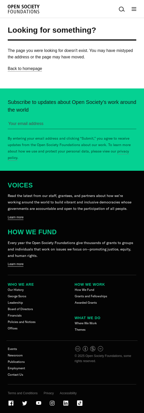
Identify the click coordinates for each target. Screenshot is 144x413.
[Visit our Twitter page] (25, 405)
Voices (20, 185)
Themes (80, 329)
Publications (16, 362)
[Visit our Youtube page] (39, 405)
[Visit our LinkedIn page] (66, 405)
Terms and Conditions (23, 393)
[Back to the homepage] (24, 9)
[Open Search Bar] (122, 9)
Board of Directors (20, 309)
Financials (15, 315)
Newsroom (15, 355)
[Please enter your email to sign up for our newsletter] (72, 124)
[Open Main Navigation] (134, 9)
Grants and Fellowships (91, 296)
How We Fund (32, 232)
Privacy (49, 393)
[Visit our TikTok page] (80, 405)
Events (12, 349)
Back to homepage (25, 68)
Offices (13, 328)
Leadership (15, 302)
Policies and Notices (22, 322)
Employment (16, 368)
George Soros (17, 296)
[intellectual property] (89, 351)
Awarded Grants (86, 302)
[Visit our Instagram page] (52, 405)
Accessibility (68, 393)
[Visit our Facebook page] (11, 405)
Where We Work (86, 323)
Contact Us (15, 374)
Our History (16, 290)
